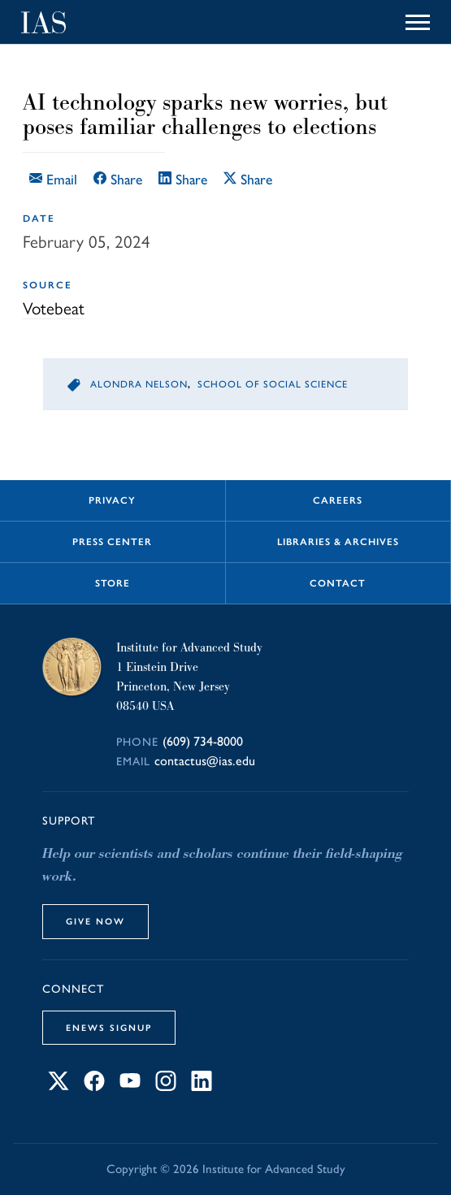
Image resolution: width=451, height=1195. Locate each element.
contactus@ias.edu (204, 761)
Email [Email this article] (53, 179)
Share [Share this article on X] (247, 179)
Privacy (112, 500)
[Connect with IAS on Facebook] (94, 1086)
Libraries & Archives (338, 542)
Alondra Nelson (139, 384)
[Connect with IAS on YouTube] (130, 1086)
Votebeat (54, 308)
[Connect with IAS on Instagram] (166, 1086)
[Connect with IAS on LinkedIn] (201, 1086)
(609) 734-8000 (203, 741)
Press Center (112, 542)
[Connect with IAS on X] (58, 1086)
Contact (338, 583)
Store (112, 583)
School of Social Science (272, 384)
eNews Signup (109, 1027)
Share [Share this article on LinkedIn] (182, 179)
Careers (337, 500)
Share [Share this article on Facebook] (117, 179)
